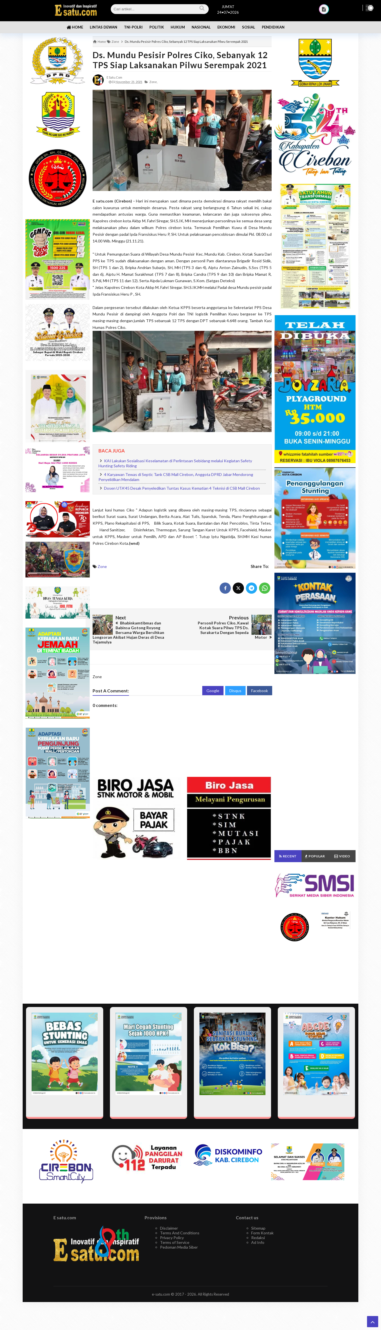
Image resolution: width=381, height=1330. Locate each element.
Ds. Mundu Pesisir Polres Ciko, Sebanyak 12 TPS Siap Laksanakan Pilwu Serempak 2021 (180, 60)
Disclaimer (169, 1228)
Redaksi (258, 1237)
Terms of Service (174, 1242)
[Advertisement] (57, 911)
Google (212, 690)
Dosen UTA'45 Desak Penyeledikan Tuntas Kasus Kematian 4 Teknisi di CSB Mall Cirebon (182, 488)
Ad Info (257, 1242)
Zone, (153, 82)
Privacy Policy (172, 1237)
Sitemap (258, 1228)
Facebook (259, 690)
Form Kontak (262, 1232)
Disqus (235, 690)
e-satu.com (161, 1294)
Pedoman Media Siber (179, 1247)
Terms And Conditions (179, 1232)
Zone (102, 566)
